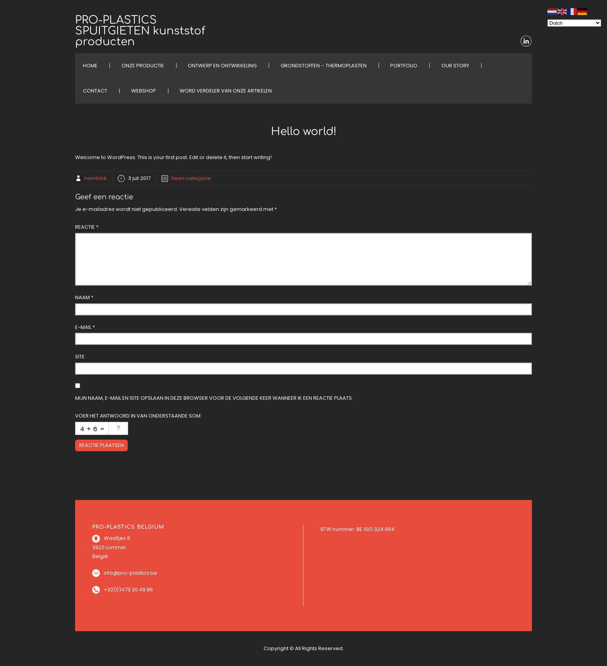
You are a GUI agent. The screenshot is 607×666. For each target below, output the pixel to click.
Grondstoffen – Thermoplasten (324, 65)
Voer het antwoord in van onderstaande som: (138, 415)
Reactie (86, 227)
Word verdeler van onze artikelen (226, 90)
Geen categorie (191, 178)
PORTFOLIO (403, 65)
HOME (90, 65)
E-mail (85, 327)
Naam (84, 297)
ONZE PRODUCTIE (143, 65)
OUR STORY (455, 65)
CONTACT (95, 90)
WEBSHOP (143, 90)
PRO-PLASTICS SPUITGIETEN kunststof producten (140, 31)
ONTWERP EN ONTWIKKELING (222, 65)
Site (80, 356)
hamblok (95, 178)
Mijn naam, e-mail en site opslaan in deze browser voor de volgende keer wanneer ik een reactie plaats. (214, 398)
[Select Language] (574, 23)
